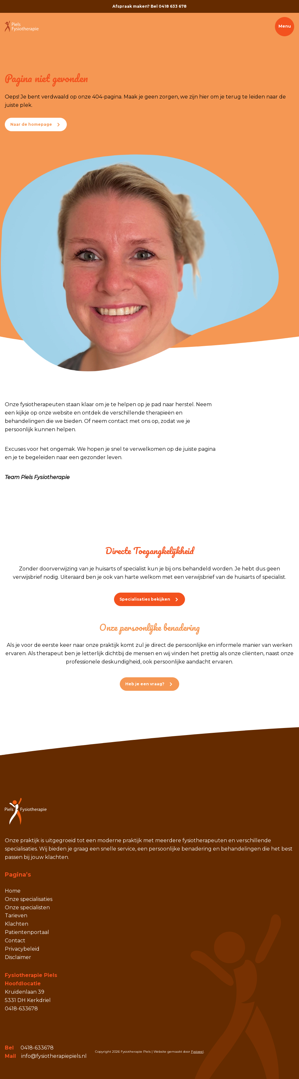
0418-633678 (37, 1048)
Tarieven (16, 915)
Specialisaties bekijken (144, 599)
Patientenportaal (27, 932)
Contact (15, 941)
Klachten (16, 924)
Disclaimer (18, 957)
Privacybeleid (22, 949)
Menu (284, 26)
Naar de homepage (31, 124)
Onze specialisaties (28, 899)
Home (13, 891)
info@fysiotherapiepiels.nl (54, 1056)
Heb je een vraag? (144, 683)
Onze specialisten (27, 907)
